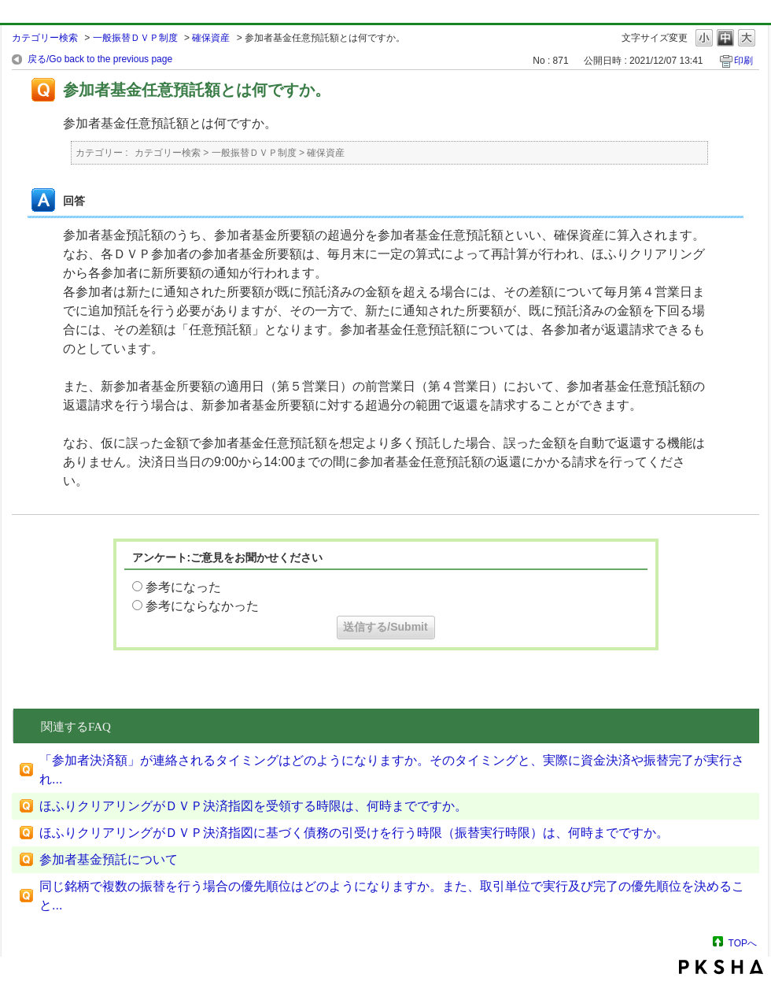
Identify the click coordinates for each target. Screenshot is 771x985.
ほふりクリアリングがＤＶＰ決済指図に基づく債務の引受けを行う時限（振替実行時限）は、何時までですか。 (354, 832)
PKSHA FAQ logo (721, 967)
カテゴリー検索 (45, 37)
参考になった (183, 587)
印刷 (743, 60)
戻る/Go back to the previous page (100, 59)
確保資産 (211, 37)
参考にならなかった (202, 606)
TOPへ (743, 943)
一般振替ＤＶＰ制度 (135, 37)
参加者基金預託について (108, 859)
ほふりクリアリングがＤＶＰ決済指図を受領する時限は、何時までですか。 (253, 806)
